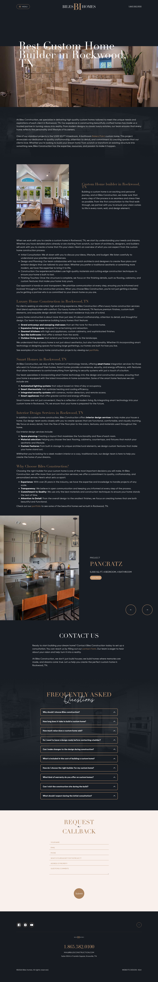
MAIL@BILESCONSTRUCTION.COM (79, 952)
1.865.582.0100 (135, 6)
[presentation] (79, 879)
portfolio (93, 350)
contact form (89, 648)
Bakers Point (98, 136)
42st (140, 970)
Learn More (96, 578)
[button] (131, 610)
